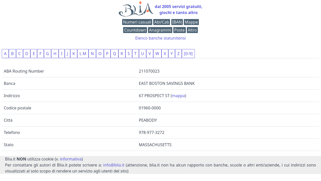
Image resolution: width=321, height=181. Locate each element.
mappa (178, 95)
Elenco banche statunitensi (160, 38)
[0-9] (188, 53)
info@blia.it (113, 165)
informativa (71, 159)
